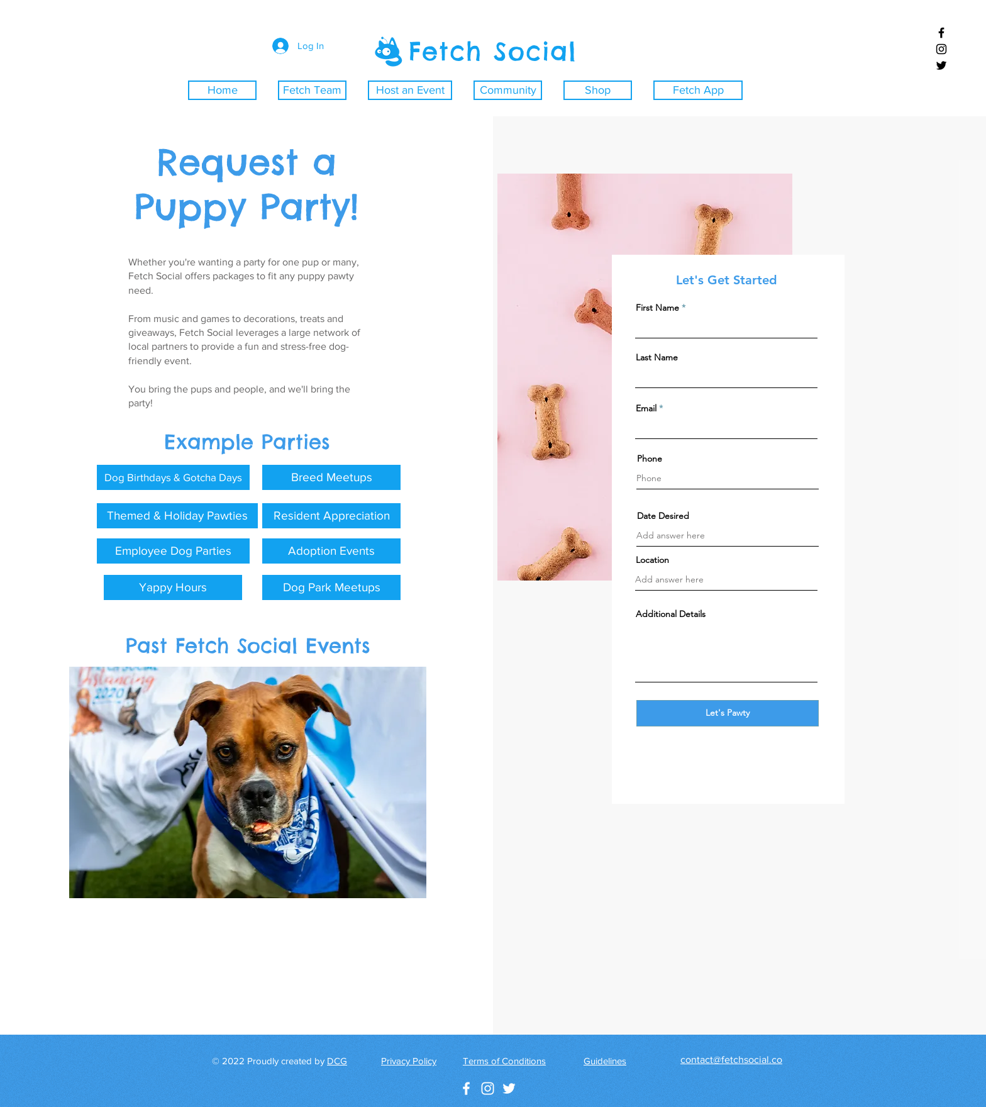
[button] (173, 477)
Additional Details (671, 613)
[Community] (508, 90)
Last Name (657, 357)
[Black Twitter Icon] (941, 65)
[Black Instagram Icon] (941, 49)
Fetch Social (493, 51)
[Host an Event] (410, 90)
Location (652, 559)
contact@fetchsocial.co (731, 1059)
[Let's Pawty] (727, 713)
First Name (657, 307)
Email (646, 408)
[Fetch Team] (312, 90)
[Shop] (597, 90)
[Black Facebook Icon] (941, 33)
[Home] (222, 90)
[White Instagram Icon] (487, 1088)
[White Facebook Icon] (466, 1088)
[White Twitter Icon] (509, 1088)
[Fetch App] (698, 90)
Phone (649, 458)
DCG (337, 1060)
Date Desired (663, 515)
